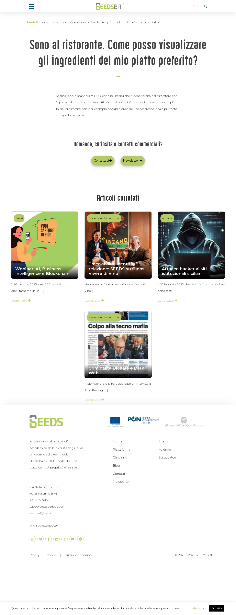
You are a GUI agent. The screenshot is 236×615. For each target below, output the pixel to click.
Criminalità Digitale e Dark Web (116, 370)
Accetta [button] (216, 608)
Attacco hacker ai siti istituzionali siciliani (184, 271)
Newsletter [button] (132, 160)
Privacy (35, 555)
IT (194, 6)
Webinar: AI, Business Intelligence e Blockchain (42, 271)
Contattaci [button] (103, 160)
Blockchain (95, 218)
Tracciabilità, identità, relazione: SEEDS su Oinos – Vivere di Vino (118, 269)
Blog (116, 465)
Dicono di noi (111, 218)
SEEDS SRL (204, 555)
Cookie (52, 555)
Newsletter (121, 482)
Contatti (119, 474)
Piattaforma (121, 449)
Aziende (165, 449)
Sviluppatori (167, 457)
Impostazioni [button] (194, 608)
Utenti (163, 441)
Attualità (167, 218)
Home (118, 441)
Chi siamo (120, 457)
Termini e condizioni (78, 555)
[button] (205, 6)
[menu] (31, 6)
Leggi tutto (21, 300)
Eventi (19, 218)
